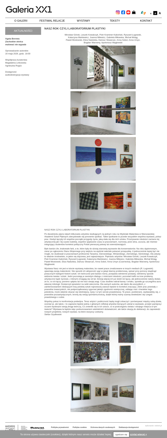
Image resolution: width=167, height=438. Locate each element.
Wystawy (83, 20)
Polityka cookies (80, 427)
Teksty (115, 20)
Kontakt (146, 20)
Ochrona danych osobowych (103, 427)
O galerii (20, 20)
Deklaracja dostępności (129, 427)
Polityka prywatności (60, 427)
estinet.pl (158, 426)
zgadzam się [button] (121, 434)
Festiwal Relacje (52, 20)
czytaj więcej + (138, 434)
